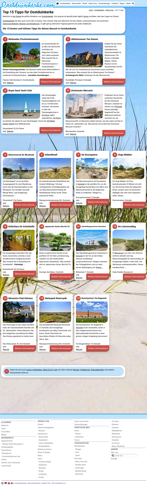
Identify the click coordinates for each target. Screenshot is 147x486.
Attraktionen (85, 370)
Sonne (85, 16)
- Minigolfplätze (44, 446)
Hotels (3, 460)
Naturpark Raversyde (53, 298)
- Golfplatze (42, 474)
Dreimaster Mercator (79, 90)
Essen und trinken (81, 421)
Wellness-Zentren (45, 449)
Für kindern (5, 432)
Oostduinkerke (65, 3)
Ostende (118, 107)
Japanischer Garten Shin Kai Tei (54, 226)
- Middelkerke (116, 431)
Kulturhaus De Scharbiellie (18, 226)
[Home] (57, 3)
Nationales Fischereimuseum (21, 39)
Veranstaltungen (104, 3)
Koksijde (81, 184)
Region (122, 3)
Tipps (3, 429)
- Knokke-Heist (80, 465)
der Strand (17, 16)
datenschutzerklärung (34, 483)
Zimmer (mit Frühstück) (10, 463)
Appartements (7, 441)
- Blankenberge (80, 471)
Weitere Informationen (51, 82)
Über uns (114, 452)
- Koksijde (115, 440)
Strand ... (99, 267)
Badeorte (4, 425)
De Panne (45, 115)
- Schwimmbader (44, 462)
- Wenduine (78, 474)
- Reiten (41, 471)
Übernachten (76, 3)
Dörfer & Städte (44, 452)
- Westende (115, 434)
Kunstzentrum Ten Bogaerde (91, 298)
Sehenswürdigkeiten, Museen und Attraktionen (21, 24)
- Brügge (77, 449)
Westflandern (79, 446)
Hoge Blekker (122, 154)
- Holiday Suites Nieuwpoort (12, 444)
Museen (76, 370)
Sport (40, 459)
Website (10, 83)
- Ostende (115, 428)
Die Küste (78, 459)
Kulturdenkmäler (97, 370)
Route (76, 431)
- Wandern (42, 468)
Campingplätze (7, 447)
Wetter (128, 3)
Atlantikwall (48, 154)
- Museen (41, 431)
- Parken (77, 434)
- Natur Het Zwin (80, 462)
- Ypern (77, 455)
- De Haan (115, 421)
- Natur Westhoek (118, 446)
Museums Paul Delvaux (18, 298)
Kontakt (114, 459)
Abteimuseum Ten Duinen (82, 39)
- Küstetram (79, 437)
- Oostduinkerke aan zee (10, 456)
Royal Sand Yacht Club (17, 90)
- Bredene (114, 424)
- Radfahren (42, 465)
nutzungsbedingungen (20, 483)
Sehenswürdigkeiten (46, 428)
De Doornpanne (87, 154)
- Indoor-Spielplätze (45, 443)
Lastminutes (6, 466)
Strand (84, 3)
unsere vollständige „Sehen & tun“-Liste (41, 370)
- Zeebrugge (79, 468)
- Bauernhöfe (43, 437)
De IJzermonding (124, 226)
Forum (77, 440)
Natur (40, 456)
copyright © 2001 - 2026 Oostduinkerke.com (53, 483)
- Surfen (41, 477)
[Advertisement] (136, 64)
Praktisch (115, 3)
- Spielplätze (43, 440)
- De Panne (115, 443)
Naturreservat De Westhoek (18, 154)
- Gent (76, 452)
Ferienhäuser (6, 450)
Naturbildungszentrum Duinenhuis (91, 226)
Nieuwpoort (119, 253)
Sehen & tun (93, 3)
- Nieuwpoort (6, 453)
